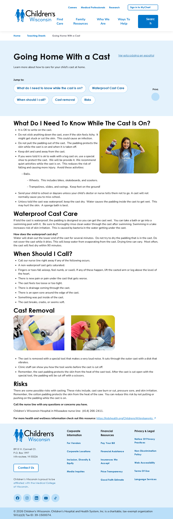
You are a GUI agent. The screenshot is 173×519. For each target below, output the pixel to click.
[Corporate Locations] (79, 451)
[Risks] (88, 100)
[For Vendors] (74, 443)
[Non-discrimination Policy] (146, 452)
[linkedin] (36, 498)
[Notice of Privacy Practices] (146, 441)
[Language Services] (145, 479)
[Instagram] (27, 498)
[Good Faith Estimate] (112, 480)
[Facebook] (18, 498)
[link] (72, 7)
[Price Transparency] (112, 471)
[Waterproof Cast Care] (108, 88)
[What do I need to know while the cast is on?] (50, 88)
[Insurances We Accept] (113, 461)
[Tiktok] (55, 498)
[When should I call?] (31, 100)
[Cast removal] (65, 100)
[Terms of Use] (142, 471)
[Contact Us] (26, 468)
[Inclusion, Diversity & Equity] (79, 461)
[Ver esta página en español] (138, 55)
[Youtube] (46, 498)
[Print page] (155, 97)
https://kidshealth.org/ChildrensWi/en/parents (126, 418)
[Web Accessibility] (144, 463)
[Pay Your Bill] (108, 443)
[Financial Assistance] (112, 451)
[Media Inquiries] (76, 471)
